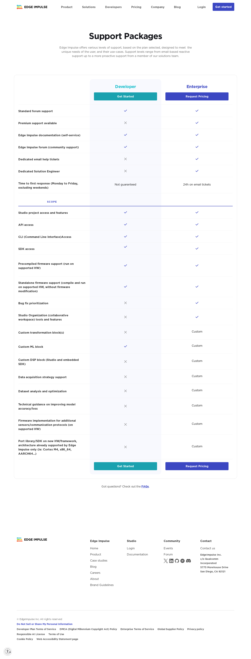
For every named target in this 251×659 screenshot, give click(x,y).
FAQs (145, 486)
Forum (168, 554)
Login (201, 7)
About (94, 579)
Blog (177, 7)
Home (94, 548)
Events (168, 548)
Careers (95, 572)
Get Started (125, 96)
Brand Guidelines (102, 585)
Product (95, 554)
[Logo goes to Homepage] (32, 539)
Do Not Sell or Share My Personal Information (45, 624)
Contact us (207, 548)
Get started (223, 7)
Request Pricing (197, 96)
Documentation (137, 554)
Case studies (98, 560)
